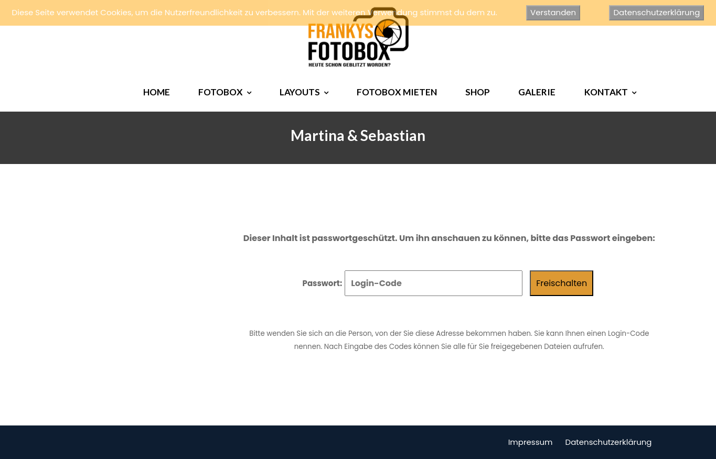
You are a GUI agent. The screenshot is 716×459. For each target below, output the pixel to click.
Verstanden (553, 12)
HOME (156, 91)
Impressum (530, 441)
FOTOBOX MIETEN (397, 91)
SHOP (477, 91)
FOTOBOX (220, 91)
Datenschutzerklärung (608, 441)
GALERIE (536, 91)
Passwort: (413, 283)
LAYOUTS (300, 91)
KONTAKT (606, 91)
